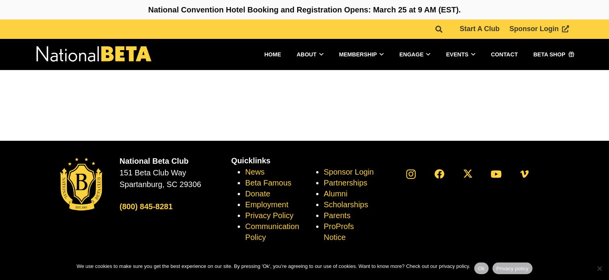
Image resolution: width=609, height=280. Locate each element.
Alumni (335, 193)
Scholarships (346, 204)
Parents (337, 215)
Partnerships (345, 182)
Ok (481, 268)
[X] (468, 174)
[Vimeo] (524, 174)
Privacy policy (512, 268)
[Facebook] (439, 174)
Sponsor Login (349, 172)
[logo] (93, 54)
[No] (599, 268)
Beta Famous (268, 182)
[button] (439, 29)
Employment (266, 204)
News (254, 172)
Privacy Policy (269, 215)
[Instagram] (411, 174)
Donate (257, 193)
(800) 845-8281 (146, 206)
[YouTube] (496, 174)
